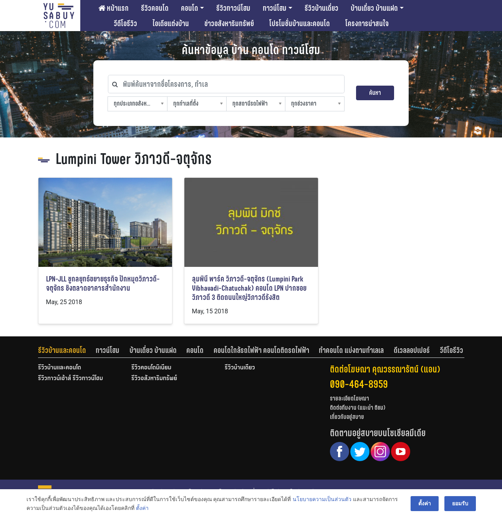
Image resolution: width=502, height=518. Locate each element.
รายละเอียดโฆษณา (349, 398)
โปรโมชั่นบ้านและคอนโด (299, 23)
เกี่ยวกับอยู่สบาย (347, 416)
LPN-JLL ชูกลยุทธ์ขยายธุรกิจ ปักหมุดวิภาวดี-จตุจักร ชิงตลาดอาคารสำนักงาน (103, 283)
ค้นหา (375, 92)
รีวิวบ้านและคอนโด (62, 350)
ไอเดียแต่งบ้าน (170, 23)
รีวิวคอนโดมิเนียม (151, 368)
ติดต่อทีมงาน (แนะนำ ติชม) (357, 407)
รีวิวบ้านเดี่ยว (321, 8)
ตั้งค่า (142, 508)
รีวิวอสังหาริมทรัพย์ (154, 379)
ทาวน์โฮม (275, 8)
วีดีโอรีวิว (125, 23)
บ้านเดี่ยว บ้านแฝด (374, 8)
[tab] (67, 350)
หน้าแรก (113, 8)
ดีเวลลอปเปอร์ (412, 350)
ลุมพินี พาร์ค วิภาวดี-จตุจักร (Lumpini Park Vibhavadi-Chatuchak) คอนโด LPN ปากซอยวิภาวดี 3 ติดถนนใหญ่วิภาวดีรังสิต (249, 288)
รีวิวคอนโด (155, 8)
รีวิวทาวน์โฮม (233, 8)
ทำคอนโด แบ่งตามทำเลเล (351, 350)
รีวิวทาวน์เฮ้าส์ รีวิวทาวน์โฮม (70, 379)
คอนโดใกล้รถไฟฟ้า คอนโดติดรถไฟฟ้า (261, 350)
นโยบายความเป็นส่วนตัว (322, 499)
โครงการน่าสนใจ (367, 23)
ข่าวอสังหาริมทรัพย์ (229, 23)
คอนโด (189, 8)
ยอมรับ (460, 503)
